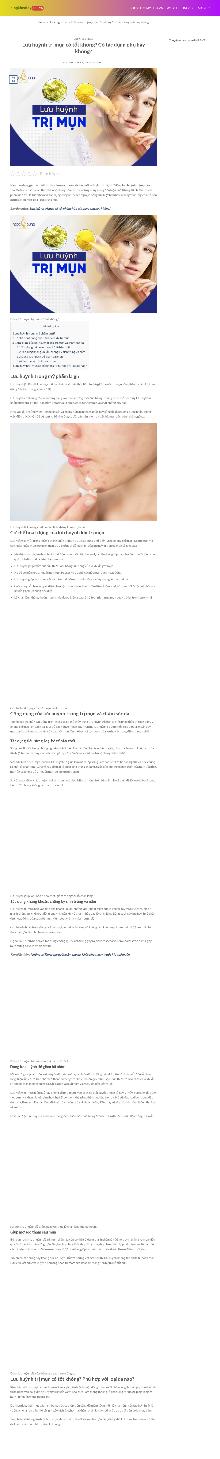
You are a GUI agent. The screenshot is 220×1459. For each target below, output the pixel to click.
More (204, 8)
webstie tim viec (180, 8)
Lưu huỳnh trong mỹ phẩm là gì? (33, 333)
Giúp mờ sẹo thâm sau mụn (36, 361)
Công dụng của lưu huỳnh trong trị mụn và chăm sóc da (48, 342)
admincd (98, 62)
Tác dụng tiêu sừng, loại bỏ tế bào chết (43, 347)
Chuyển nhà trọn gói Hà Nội (187, 40)
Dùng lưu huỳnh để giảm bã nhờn (40, 356)
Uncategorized (58, 22)
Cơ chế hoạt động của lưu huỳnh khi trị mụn (40, 338)
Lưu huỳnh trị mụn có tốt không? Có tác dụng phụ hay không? (70, 208)
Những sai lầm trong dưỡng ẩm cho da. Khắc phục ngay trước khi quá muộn (80, 954)
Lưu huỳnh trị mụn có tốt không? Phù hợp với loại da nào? (49, 365)
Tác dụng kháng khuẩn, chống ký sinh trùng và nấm (51, 351)
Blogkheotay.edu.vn (145, 8)
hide (56, 326)
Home (42, 22)
